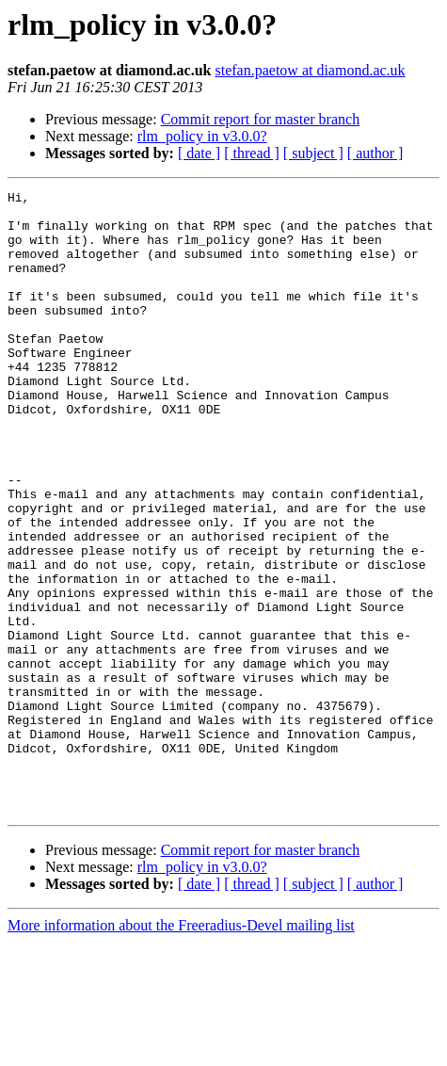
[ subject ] (313, 153)
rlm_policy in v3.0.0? (202, 136)
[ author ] (375, 153)
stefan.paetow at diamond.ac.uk (310, 70)
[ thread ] (251, 153)
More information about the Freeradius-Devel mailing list (181, 1050)
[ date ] (199, 153)
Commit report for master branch (260, 119)
